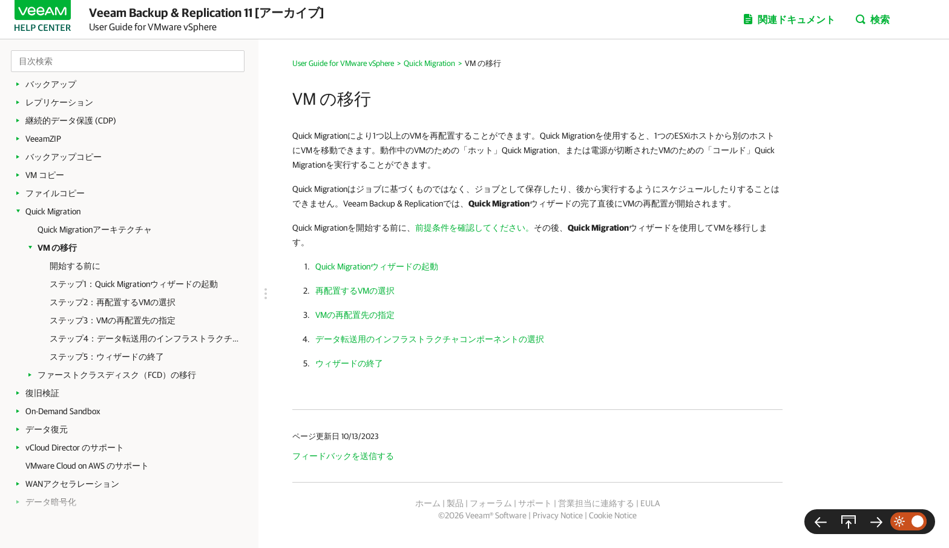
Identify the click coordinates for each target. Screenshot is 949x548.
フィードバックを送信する (343, 456)
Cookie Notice (613, 515)
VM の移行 (57, 248)
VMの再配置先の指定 (355, 315)
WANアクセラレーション (72, 484)
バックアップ (50, 84)
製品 (455, 503)
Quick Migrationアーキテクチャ (95, 229)
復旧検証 (42, 393)
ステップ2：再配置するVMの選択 (113, 302)
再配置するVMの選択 (355, 290)
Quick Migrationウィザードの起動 (376, 266)
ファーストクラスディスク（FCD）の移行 (117, 375)
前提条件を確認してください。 (474, 228)
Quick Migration (52, 211)
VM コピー (44, 175)
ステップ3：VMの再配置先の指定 (113, 320)
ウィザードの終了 (349, 363)
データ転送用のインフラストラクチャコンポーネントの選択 (429, 339)
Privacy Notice (558, 515)
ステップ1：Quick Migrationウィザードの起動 (134, 284)
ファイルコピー (55, 193)
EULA (650, 503)
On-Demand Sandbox (62, 411)
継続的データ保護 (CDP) (70, 120)
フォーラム (491, 503)
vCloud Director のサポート (74, 447)
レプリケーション (59, 102)
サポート (535, 503)
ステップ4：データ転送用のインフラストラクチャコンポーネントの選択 (148, 338)
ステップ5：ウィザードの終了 (107, 356)
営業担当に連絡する (596, 503)
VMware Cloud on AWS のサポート (87, 465)
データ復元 (46, 429)
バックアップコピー (63, 157)
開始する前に (75, 266)
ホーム (428, 503)
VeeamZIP (43, 139)
